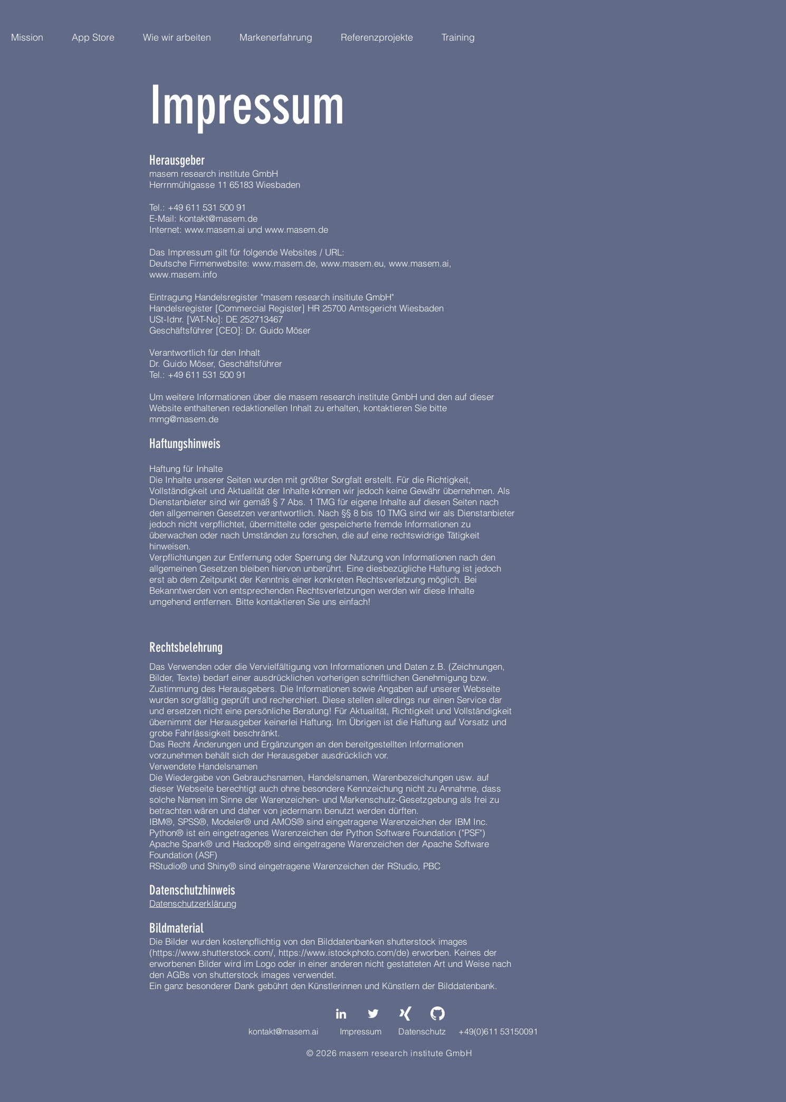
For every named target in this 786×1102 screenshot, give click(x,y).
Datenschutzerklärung (192, 903)
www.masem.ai (215, 229)
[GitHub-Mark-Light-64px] (437, 1013)
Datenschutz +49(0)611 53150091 (468, 1031)
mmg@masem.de (183, 418)
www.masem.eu (352, 263)
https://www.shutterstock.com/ (212, 952)
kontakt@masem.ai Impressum (314, 1031)
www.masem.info (183, 274)
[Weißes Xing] (405, 1013)
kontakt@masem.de (218, 218)
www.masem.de (296, 229)
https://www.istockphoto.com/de (342, 952)
